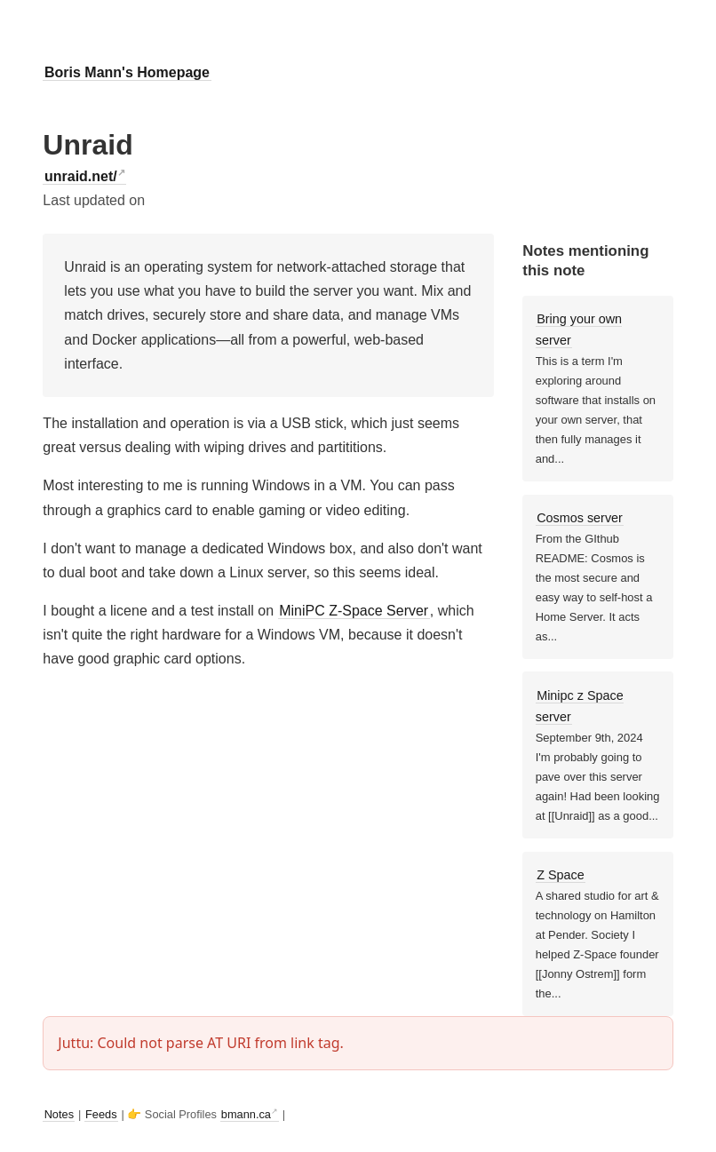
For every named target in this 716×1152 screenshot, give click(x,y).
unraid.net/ (80, 176)
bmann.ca (246, 1114)
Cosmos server (580, 518)
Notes (59, 1114)
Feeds (101, 1114)
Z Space (561, 875)
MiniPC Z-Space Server (353, 610)
